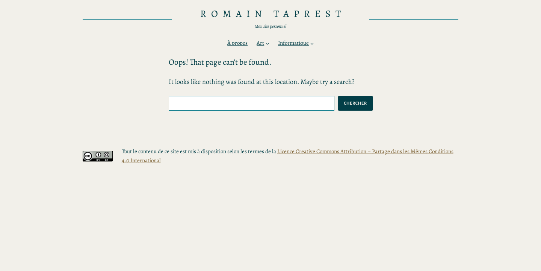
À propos (237, 43)
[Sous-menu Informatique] (312, 43)
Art (260, 43)
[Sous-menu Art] (267, 43)
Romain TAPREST (272, 13)
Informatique (293, 43)
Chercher (355, 103)
